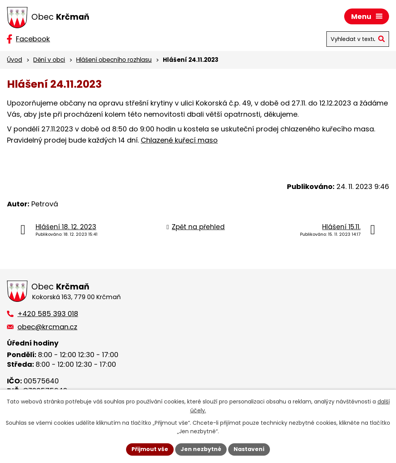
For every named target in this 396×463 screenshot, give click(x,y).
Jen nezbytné (201, 449)
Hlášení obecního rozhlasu (114, 60)
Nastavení (249, 449)
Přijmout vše (149, 449)
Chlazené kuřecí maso (179, 140)
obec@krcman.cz (47, 327)
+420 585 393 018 (47, 313)
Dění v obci (49, 60)
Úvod (14, 60)
